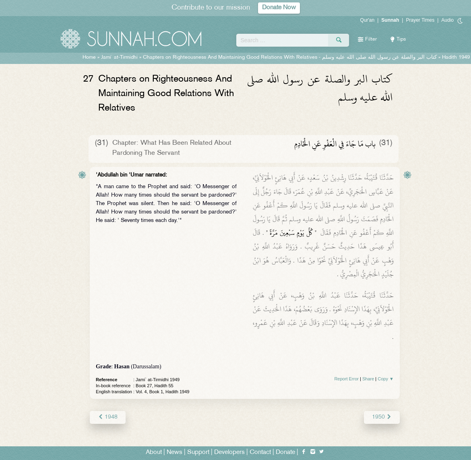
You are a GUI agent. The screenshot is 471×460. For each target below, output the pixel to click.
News (174, 453)
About (154, 453)
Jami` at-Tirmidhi (119, 57)
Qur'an (367, 20)
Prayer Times (420, 20)
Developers (229, 453)
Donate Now (279, 8)
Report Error (346, 378)
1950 (382, 417)
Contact (260, 453)
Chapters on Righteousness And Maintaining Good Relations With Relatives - (290, 57)
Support (198, 453)
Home (89, 57)
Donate (285, 453)
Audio (447, 20)
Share (368, 378)
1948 (108, 417)
